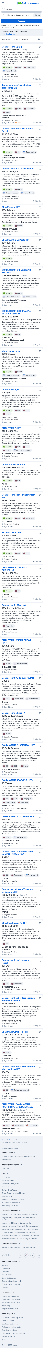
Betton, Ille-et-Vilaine (9, 1190)
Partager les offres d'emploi (11, 1302)
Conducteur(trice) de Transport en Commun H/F (17, 890)
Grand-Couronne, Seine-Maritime (13, 1193)
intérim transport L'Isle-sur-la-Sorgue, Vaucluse (18, 1232)
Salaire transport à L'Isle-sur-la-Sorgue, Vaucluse (19, 1247)
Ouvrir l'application (35, 3)
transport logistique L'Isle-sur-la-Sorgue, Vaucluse (19, 1214)
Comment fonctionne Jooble (12, 1281)
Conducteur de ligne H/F (14, 713)
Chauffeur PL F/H (10, 389)
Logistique (5, 1168)
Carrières (5, 1287)
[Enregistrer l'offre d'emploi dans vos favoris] (40, 47)
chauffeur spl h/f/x (11, 351)
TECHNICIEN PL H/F (11, 532)
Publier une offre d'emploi (11, 1299)
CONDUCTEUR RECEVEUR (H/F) (17, 780)
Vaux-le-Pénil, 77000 (9, 1187)
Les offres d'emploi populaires (12, 1318)
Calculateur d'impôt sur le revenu (13, 1333)
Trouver (21, 21)
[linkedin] (39, 1255)
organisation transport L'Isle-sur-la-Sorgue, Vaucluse (20, 1235)
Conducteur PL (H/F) (12, 47)
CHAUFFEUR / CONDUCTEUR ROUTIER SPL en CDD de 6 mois (17, 1105)
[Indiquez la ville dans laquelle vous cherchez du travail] (21, 15)
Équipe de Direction (9, 1278)
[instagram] (26, 1255)
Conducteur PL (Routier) (14, 605)
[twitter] (32, 1255)
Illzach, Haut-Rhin (8, 1181)
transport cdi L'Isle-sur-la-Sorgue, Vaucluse (17, 1223)
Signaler (37, 79)
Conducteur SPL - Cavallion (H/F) (18, 168)
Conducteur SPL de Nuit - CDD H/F (19, 678)
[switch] (39, 39)
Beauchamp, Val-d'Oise (10, 1205)
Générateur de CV (8, 1336)
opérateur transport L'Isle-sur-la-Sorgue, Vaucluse (19, 1239)
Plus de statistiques (11, 34)
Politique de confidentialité (11, 1327)
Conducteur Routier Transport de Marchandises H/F (18, 999)
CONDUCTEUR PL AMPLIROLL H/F (18, 745)
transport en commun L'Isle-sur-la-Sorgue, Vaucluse (20, 1226)
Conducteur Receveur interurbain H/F (18, 496)
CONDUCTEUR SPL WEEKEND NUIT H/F (16, 271)
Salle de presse (7, 1275)
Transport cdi (6, 1160)
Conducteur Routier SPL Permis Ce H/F (17, 129)
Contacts (5, 1272)
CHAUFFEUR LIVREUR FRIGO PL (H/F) (17, 641)
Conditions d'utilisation (10, 1324)
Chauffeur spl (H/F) (11, 207)
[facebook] (20, 1255)
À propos (5, 1265)
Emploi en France (8, 1321)
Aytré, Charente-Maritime (11, 1202)
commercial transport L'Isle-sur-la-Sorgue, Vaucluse (20, 1229)
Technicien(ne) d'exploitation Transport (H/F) (16, 86)
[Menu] (3, 3)
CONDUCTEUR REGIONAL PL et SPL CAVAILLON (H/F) (17, 312)
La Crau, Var (6, 1177)
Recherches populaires (12, 1148)
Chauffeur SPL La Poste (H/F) (16, 240)
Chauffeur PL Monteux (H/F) (15, 1032)
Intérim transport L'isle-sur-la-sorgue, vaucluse (18, 1156)
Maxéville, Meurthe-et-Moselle (13, 1199)
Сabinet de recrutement (10, 1296)
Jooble (14, 1345)
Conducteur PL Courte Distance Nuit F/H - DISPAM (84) (17, 852)
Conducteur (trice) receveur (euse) (16, 961)
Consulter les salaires (9, 1330)
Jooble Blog (6, 1306)
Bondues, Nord (7, 1196)
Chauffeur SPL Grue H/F (13, 464)
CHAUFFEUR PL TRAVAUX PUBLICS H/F (14, 568)
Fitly (3, 1339)
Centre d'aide (6, 1268)
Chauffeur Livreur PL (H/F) (14, 923)
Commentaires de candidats (12, 1284)
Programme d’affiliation (10, 1309)
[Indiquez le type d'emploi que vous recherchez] (21, 9)
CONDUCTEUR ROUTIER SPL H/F (18, 816)
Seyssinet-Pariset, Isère (10, 1184)
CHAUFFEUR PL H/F (11, 428)
